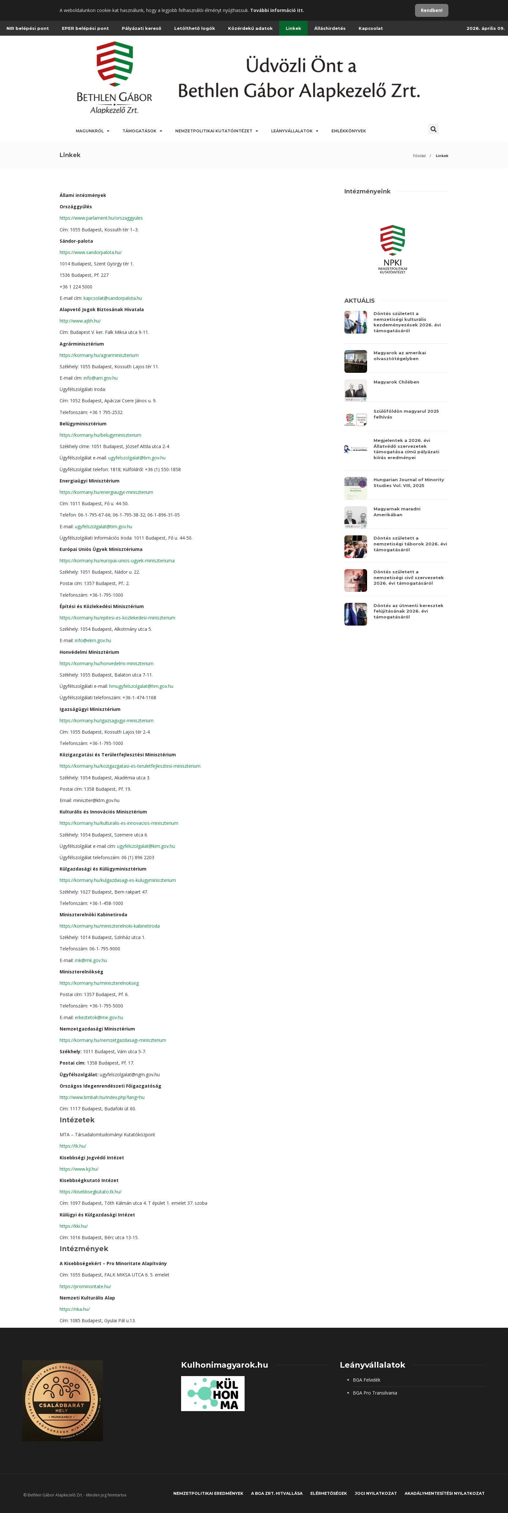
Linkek (293, 28)
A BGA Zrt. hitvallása (277, 1493)
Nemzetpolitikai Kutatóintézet (216, 131)
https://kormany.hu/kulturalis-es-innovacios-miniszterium (119, 823)
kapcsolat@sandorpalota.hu (113, 298)
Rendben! (432, 10)
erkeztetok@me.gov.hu (99, 1017)
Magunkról (93, 131)
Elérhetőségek (328, 1493)
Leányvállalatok (294, 131)
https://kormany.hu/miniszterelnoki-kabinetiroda (110, 926)
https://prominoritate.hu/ (85, 1286)
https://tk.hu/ (73, 1146)
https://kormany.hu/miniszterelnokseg (99, 983)
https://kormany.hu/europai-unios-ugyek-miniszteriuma (117, 560)
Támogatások (142, 131)
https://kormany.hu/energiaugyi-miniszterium (106, 492)
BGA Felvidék (366, 1380)
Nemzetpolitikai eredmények (208, 1493)
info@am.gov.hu (101, 378)
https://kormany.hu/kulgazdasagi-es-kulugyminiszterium (118, 880)
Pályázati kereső (141, 28)
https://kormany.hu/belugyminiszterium (100, 435)
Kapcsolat (371, 28)
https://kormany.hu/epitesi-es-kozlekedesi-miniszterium (117, 618)
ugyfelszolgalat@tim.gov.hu (103, 526)
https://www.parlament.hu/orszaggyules (101, 218)
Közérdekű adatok (250, 28)
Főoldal (419, 155)
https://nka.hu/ (75, 1309)
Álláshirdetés (330, 28)
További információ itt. (277, 10)
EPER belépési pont (85, 28)
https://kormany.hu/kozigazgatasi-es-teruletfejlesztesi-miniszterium (130, 766)
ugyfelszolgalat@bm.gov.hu (137, 458)
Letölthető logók (194, 28)
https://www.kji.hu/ (79, 1169)
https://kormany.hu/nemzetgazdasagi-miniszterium (113, 1040)
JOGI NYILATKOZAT (376, 1493)
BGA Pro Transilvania (375, 1393)
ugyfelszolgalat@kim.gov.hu (146, 846)
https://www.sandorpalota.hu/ (91, 252)
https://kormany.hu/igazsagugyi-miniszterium (107, 720)
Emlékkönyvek (348, 130)
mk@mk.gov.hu (91, 960)
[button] (433, 129)
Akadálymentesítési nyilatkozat (445, 1493)
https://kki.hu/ (74, 1226)
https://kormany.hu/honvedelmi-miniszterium (107, 663)
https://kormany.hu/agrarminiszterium (99, 355)
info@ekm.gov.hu (93, 640)
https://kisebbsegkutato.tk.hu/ (90, 1192)
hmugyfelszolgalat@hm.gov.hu (141, 686)
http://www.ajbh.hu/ (80, 321)
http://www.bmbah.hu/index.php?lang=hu (102, 1097)
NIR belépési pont (27, 28)
